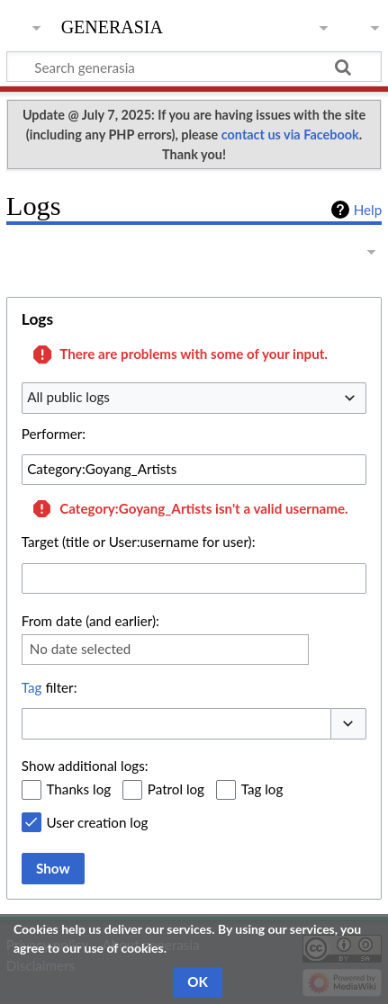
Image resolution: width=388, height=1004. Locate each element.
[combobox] (194, 397)
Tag (32, 687)
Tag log (262, 789)
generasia (112, 25)
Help (368, 210)
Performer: (54, 434)
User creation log (98, 822)
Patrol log (176, 789)
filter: (49, 687)
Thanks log (79, 789)
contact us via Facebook (290, 134)
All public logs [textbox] (68, 397)
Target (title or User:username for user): (139, 541)
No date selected (80, 649)
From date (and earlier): (90, 621)
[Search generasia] (194, 66)
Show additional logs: (85, 765)
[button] (348, 724)
